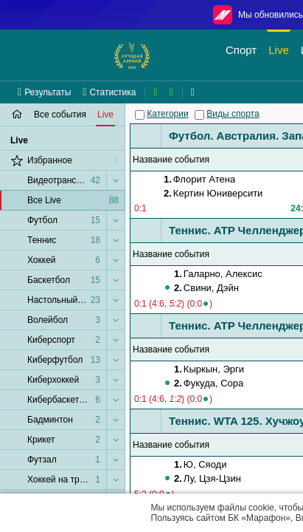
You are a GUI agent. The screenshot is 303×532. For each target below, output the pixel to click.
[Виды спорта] (199, 115)
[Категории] (139, 115)
